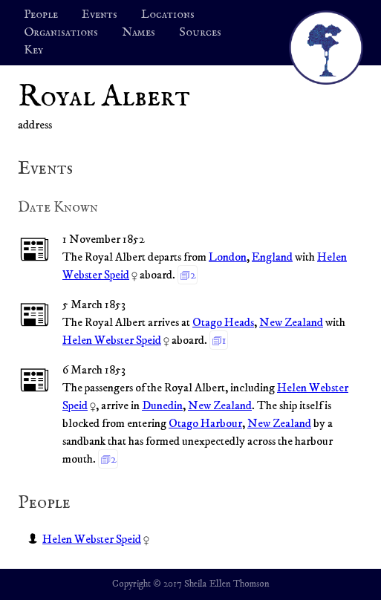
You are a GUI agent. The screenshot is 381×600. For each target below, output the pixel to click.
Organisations (61, 32)
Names (138, 32)
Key (33, 50)
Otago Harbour (205, 423)
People (41, 14)
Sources (200, 32)
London (228, 257)
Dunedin (162, 405)
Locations (168, 14)
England (272, 257)
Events (99, 14)
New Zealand (291, 322)
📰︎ (34, 251)
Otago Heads (223, 322)
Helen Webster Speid (111, 340)
